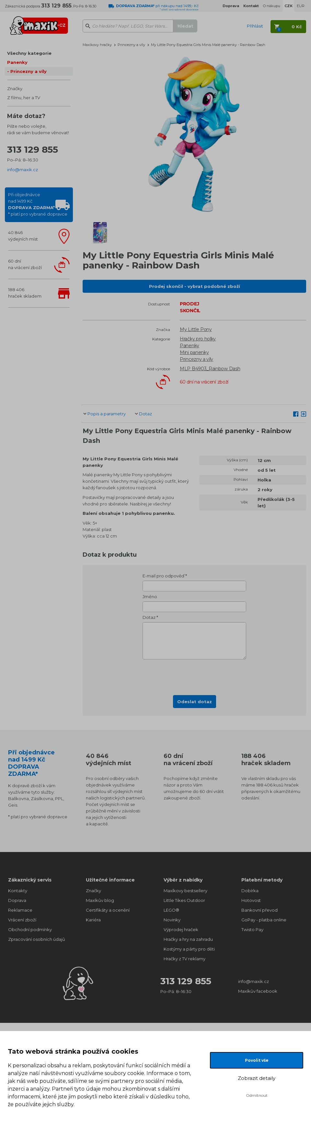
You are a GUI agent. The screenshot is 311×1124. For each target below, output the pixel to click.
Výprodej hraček (181, 929)
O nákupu (271, 6)
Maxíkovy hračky (97, 44)
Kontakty (17, 890)
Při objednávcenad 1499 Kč (37, 204)
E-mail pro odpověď (163, 575)
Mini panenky (194, 352)
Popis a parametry (106, 413)
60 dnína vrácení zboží (25, 264)
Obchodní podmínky (30, 929)
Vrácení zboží (22, 919)
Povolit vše (257, 1060)
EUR (301, 6)
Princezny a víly (28, 71)
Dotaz (145, 413)
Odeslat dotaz (194, 701)
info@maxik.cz (22, 169)
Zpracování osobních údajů (36, 939)
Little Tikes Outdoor (184, 900)
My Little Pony (196, 329)
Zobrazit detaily (256, 1078)
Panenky (17, 62)
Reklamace (20, 910)
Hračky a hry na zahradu (188, 939)
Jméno (150, 596)
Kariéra (93, 919)
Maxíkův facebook (257, 991)
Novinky (172, 919)
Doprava (17, 900)
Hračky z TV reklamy (184, 958)
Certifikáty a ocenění (108, 910)
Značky (14, 88)
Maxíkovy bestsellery (185, 890)
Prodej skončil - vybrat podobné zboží (194, 286)
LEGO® (171, 910)
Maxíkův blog (100, 900)
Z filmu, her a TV (23, 97)
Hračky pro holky (198, 339)
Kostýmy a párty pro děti (189, 949)
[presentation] (194, 675)
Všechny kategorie (29, 53)
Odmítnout (257, 1095)
